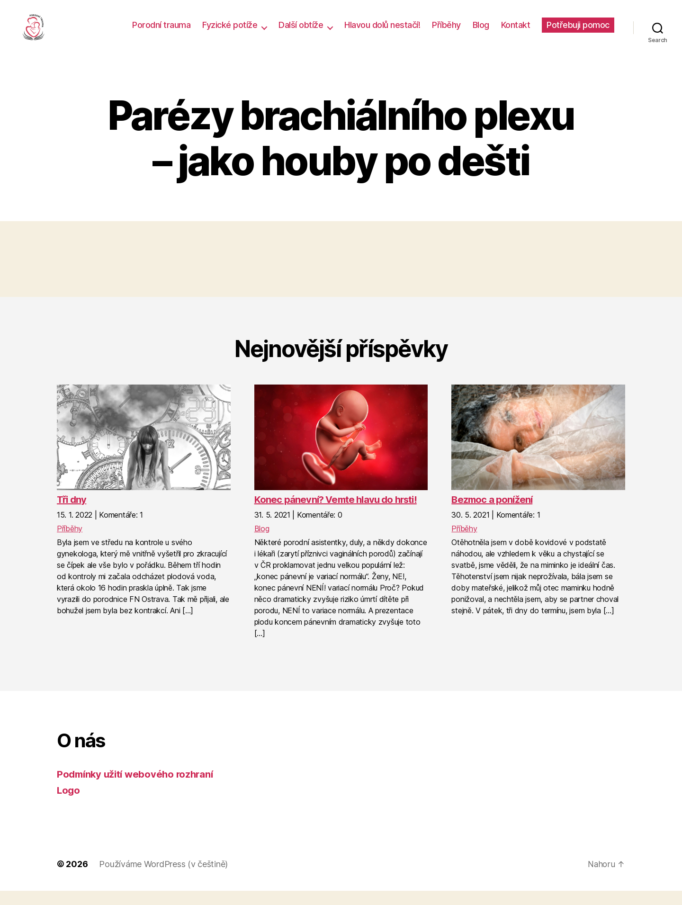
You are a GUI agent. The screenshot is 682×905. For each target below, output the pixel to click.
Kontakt (515, 32)
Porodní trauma (161, 32)
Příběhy (446, 32)
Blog (481, 32)
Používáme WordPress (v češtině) (163, 878)
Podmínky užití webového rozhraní (138, 788)
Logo (69, 804)
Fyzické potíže (229, 32)
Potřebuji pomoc (578, 32)
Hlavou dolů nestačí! (382, 32)
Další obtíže (300, 32)
